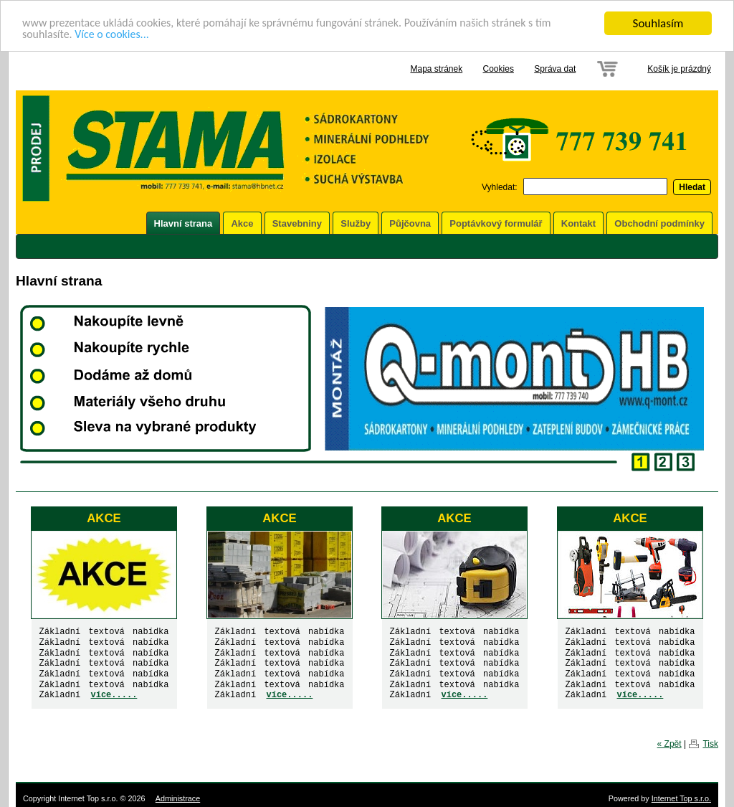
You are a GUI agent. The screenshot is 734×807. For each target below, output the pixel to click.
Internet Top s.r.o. (681, 798)
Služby (355, 223)
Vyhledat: (500, 187)
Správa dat (555, 69)
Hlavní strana (183, 223)
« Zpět (669, 744)
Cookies (498, 69)
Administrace (178, 798)
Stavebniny (297, 223)
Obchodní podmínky (659, 223)
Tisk (710, 744)
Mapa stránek (436, 69)
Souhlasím (658, 23)
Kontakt (578, 223)
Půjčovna (410, 223)
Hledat (692, 187)
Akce (242, 223)
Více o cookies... (117, 36)
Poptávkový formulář (495, 223)
